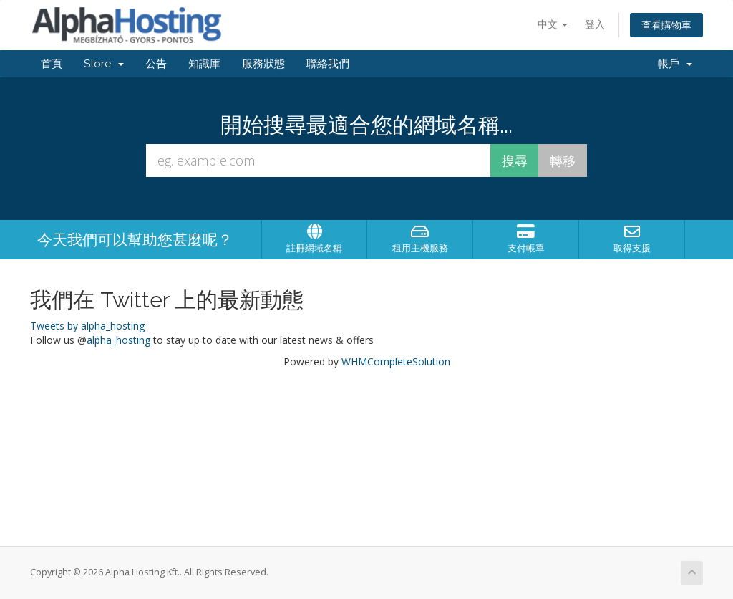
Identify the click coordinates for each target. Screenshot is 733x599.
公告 (156, 63)
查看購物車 (666, 25)
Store (104, 63)
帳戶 (675, 63)
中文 (553, 24)
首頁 (51, 63)
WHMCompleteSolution (395, 361)
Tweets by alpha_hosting (87, 325)
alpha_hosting (118, 340)
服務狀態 (263, 63)
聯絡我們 (327, 63)
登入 (595, 24)
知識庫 (204, 63)
